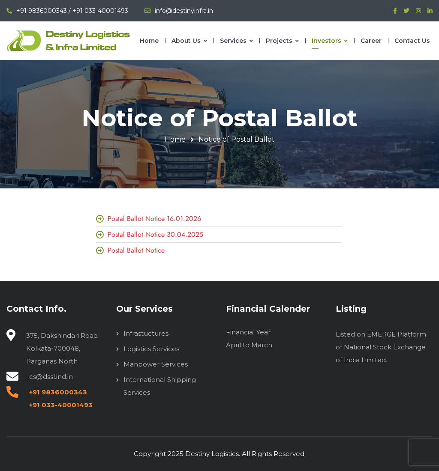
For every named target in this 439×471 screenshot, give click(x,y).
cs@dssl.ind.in (51, 377)
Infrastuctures (145, 333)
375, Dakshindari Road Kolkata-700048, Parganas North (62, 348)
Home (175, 139)
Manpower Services (155, 364)
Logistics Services (151, 349)
